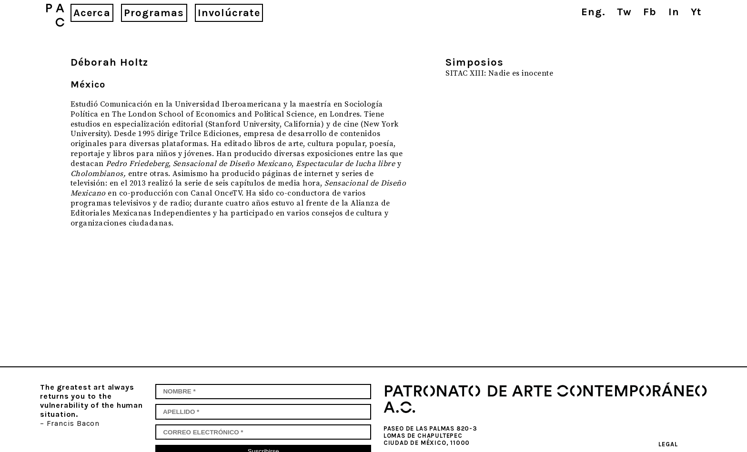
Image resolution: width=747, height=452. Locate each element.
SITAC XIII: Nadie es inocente (499, 73)
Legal (667, 444)
